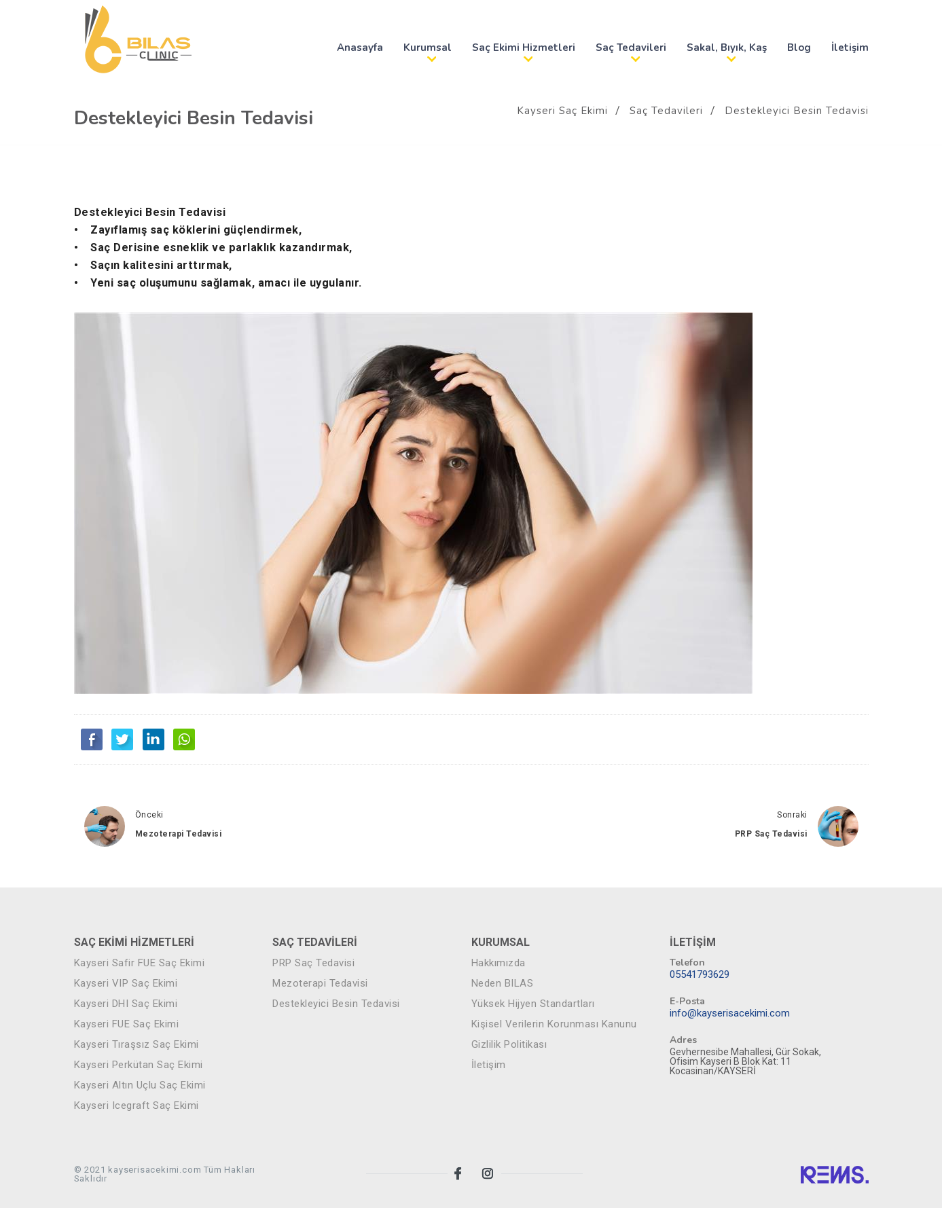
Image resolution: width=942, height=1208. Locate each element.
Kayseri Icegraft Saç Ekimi (136, 1106)
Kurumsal (427, 47)
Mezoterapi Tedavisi (178, 834)
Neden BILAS (502, 983)
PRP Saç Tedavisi (771, 834)
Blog (799, 47)
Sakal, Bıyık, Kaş (727, 47)
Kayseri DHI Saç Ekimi (126, 1004)
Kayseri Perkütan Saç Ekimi (138, 1065)
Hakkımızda (498, 963)
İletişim (850, 47)
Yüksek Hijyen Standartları (533, 1004)
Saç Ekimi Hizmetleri (523, 47)
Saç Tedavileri (631, 47)
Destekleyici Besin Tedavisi (797, 110)
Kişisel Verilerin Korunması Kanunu (554, 1024)
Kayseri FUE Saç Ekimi (126, 1024)
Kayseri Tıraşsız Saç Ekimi (136, 1045)
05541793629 (699, 975)
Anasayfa (360, 47)
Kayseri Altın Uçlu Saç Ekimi (140, 1085)
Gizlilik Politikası (509, 1045)
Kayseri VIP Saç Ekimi (126, 983)
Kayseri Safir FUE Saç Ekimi (139, 963)
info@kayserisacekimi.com (730, 1013)
